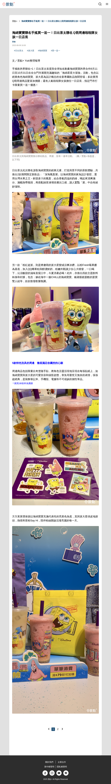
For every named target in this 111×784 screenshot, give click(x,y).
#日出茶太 (18, 50)
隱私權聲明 (62, 767)
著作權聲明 (49, 767)
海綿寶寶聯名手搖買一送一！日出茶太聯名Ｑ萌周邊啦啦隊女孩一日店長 (53, 21)
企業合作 (62, 762)
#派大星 (30, 50)
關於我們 (49, 762)
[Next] (62, 729)
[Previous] (48, 729)
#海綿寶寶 (42, 50)
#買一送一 (55, 50)
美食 (14, 42)
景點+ (14, 21)
